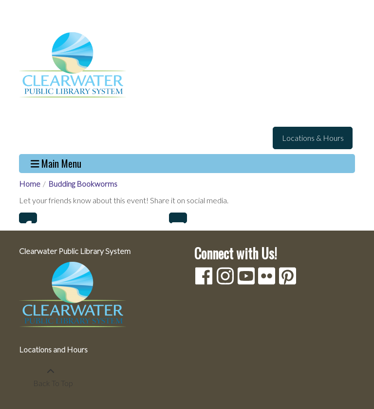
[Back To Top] (50, 377)
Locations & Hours (313, 137)
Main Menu (56, 163)
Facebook (28, 218)
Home (29, 183)
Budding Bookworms (82, 183)
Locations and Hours (53, 349)
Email (178, 218)
